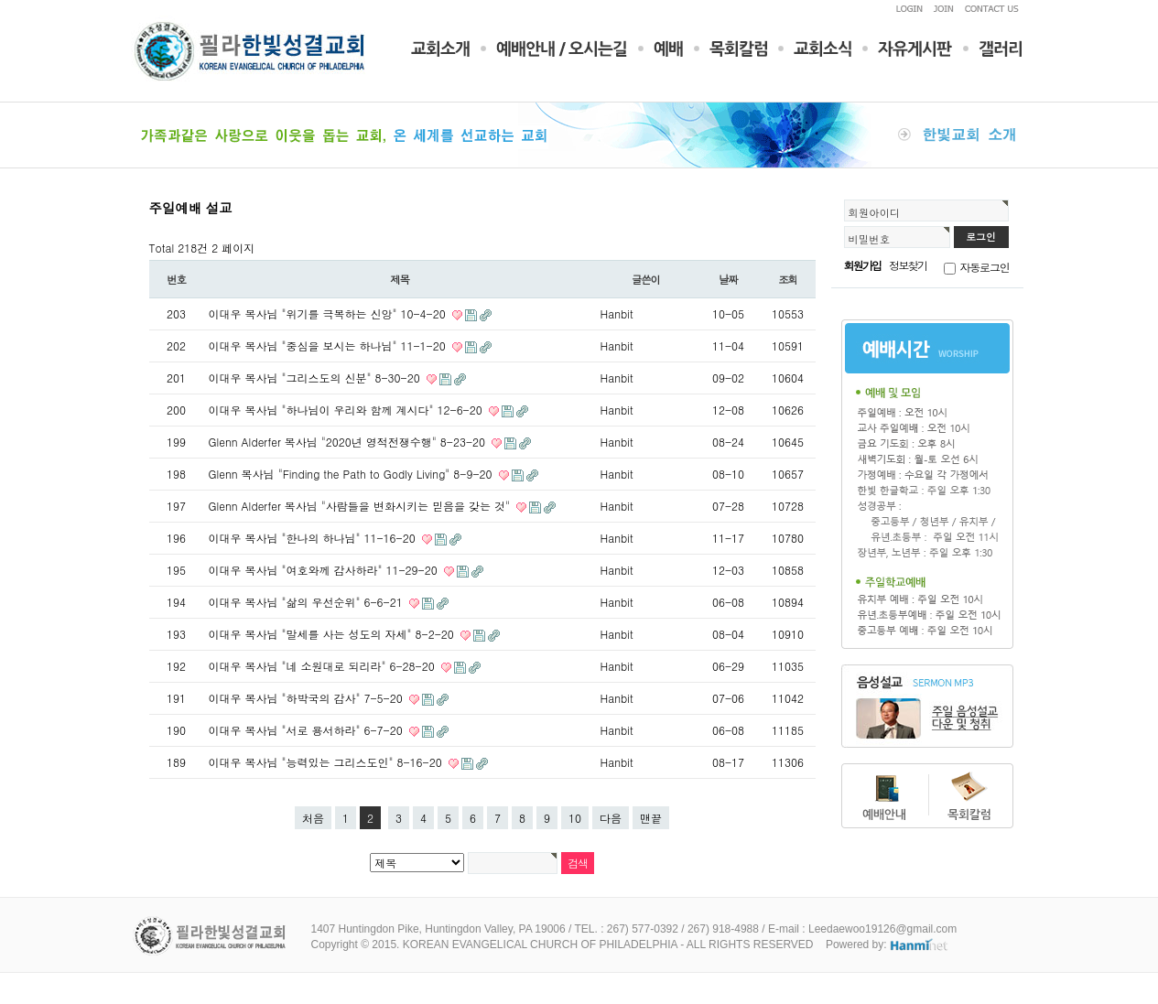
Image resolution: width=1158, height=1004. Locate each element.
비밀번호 (870, 239)
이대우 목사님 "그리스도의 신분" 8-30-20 (316, 377)
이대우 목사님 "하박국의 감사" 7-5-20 (307, 698)
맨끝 (651, 818)
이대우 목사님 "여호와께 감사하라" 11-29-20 (325, 570)
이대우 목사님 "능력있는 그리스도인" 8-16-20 (327, 762)
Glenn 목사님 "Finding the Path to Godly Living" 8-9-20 (352, 473)
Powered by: (887, 944)
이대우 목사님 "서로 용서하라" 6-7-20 (307, 730)
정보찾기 (907, 265)
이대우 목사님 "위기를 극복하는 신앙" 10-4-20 (329, 313)
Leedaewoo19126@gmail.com (882, 929)
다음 (611, 818)
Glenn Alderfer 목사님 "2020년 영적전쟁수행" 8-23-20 (349, 441)
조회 (787, 279)
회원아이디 (875, 212)
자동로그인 (985, 267)
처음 (313, 818)
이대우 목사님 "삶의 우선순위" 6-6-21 (307, 602)
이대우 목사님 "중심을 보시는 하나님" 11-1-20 (329, 345)
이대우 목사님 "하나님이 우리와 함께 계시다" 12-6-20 (347, 409)
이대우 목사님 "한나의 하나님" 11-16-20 (314, 537)
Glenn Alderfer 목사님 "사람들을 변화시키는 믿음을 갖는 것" (361, 505)
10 (574, 818)
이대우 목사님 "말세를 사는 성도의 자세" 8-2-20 (333, 634)
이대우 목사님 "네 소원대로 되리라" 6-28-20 (323, 666)
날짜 (728, 279)
